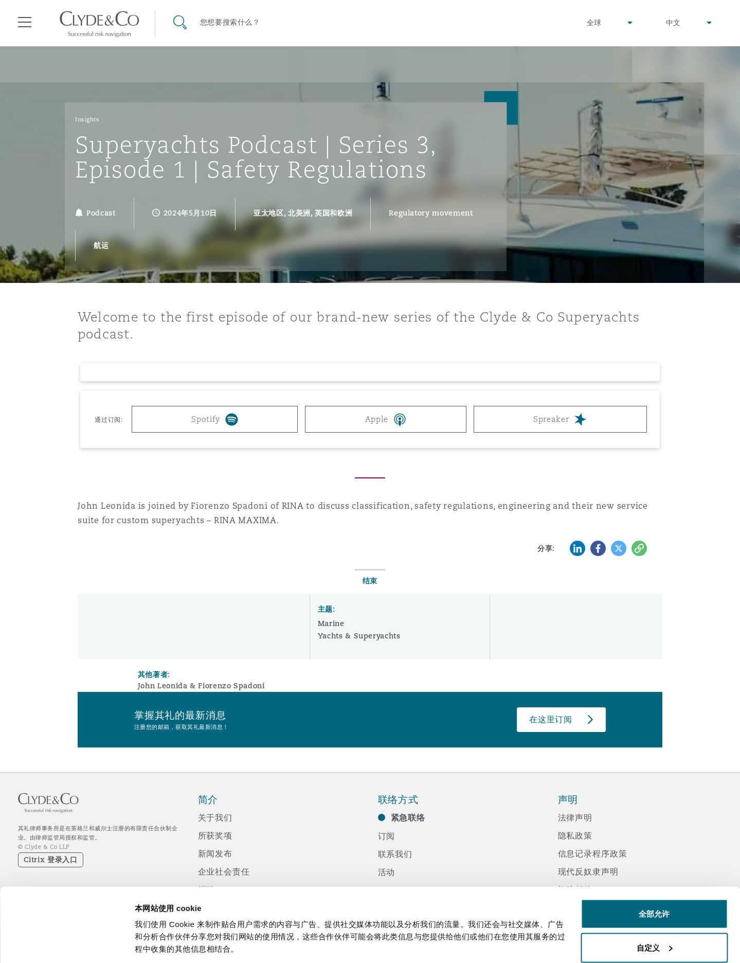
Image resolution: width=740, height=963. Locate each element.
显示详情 (150, 931)
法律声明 (575, 817)
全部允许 (654, 868)
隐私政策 (575, 835)
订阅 (386, 836)
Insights (87, 119)
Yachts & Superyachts (359, 635)
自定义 (654, 902)
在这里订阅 (550, 719)
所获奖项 (215, 835)
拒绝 (654, 935)
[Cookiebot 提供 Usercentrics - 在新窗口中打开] (67, 943)
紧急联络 (408, 817)
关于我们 (215, 817)
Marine (331, 623)
